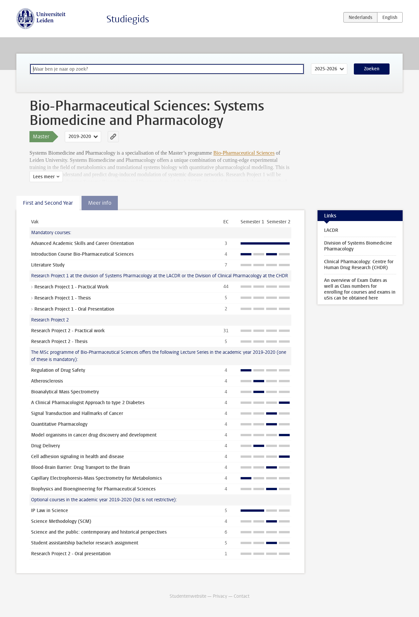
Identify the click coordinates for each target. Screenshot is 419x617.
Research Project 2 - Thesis (59, 341)
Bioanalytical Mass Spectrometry (65, 392)
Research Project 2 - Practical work (68, 331)
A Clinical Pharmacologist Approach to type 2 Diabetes (87, 403)
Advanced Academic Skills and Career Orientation (82, 243)
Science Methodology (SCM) (61, 521)
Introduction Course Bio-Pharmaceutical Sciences (82, 254)
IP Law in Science (49, 510)
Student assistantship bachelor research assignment (84, 543)
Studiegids (127, 19)
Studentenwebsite (188, 596)
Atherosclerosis (47, 381)
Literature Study (47, 265)
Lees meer (44, 177)
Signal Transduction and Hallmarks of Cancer (77, 413)
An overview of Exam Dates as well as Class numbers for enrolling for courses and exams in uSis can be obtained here (359, 289)
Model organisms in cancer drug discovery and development (93, 435)
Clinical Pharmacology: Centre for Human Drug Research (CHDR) (358, 265)
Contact (241, 596)
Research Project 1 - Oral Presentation (74, 309)
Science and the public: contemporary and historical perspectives (99, 532)
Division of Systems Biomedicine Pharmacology (358, 246)
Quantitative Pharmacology (59, 424)
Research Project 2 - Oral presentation (71, 554)
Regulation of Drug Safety (58, 370)
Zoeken (371, 69)
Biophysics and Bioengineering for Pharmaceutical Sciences (93, 489)
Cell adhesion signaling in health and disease (77, 457)
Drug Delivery (45, 446)
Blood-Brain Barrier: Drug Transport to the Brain (80, 467)
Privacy (220, 596)
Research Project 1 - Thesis (62, 298)
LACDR (331, 230)
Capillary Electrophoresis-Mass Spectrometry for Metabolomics (96, 478)
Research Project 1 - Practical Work (71, 287)
